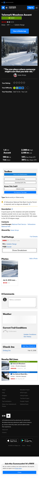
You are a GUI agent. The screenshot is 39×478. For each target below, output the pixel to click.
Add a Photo (33, 258)
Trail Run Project (24, 398)
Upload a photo (20, 189)
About (3, 390)
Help (3, 392)
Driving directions (20, 179)
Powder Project (24, 401)
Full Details (34, 236)
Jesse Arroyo (22, 75)
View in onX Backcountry (20, 174)
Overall (9, 247)
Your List (24, 92)
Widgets (4, 395)
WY (8, 25)
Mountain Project (24, 390)
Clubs (3, 398)
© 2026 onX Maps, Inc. (14, 445)
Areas (3, 25)
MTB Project (23, 392)
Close (19, 472)
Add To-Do (16, 92)
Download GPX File (20, 182)
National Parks (24, 404)
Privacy (29, 445)
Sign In (30, 7)
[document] (19, 470)
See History (27, 336)
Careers (4, 432)
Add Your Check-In (29, 346)
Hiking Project (24, 395)
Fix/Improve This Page (20, 192)
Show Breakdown (19, 250)
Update (30, 334)
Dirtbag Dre (7, 350)
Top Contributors (6, 401)
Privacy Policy (18, 468)
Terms (23, 445)
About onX (5, 429)
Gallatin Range (19, 25)
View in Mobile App (19, 31)
